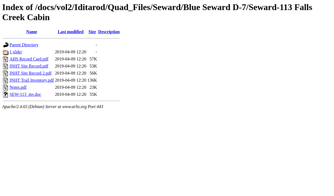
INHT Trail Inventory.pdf (32, 80)
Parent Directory (24, 44)
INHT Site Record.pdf (29, 66)
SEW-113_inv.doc (25, 94)
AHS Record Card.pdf (29, 59)
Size (92, 31)
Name (31, 31)
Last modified (71, 31)
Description (109, 31)
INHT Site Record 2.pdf (30, 73)
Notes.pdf (18, 87)
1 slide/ (16, 52)
